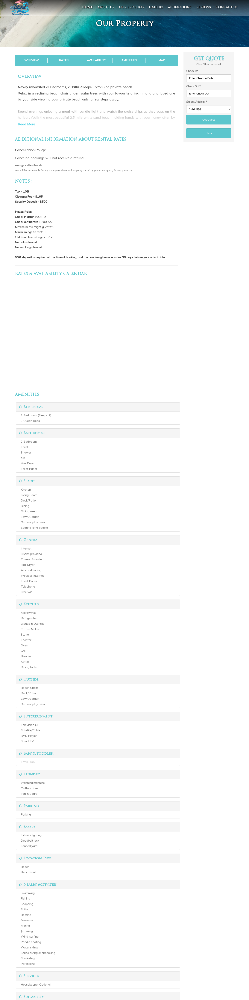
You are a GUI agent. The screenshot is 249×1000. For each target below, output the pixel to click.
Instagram (107, 971)
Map (161, 60)
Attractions (179, 7)
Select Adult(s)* (196, 101)
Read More (26, 124)
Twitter (105, 966)
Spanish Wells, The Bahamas (177, 961)
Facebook (106, 961)
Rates (64, 60)
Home (87, 7)
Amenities (129, 60)
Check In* (192, 71)
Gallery (156, 7)
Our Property (131, 7)
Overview (31, 60)
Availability (96, 60)
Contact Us (50, 976)
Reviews (203, 7)
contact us (226, 7)
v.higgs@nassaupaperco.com (177, 971)
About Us (106, 7)
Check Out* (193, 86)
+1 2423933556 (169, 966)
